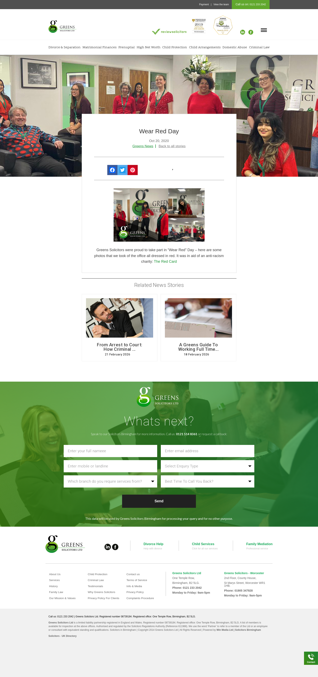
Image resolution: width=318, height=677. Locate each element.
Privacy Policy (135, 592)
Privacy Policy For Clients (104, 598)
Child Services (203, 544)
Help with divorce (153, 548)
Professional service (257, 548)
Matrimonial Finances (100, 47)
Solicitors (54, 636)
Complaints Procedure (140, 598)
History (53, 586)
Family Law (56, 592)
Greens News (142, 146)
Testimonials (95, 586)
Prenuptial (126, 47)
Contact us (133, 574)
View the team (221, 4)
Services (54, 580)
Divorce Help (153, 544)
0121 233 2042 (257, 4)
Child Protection (174, 47)
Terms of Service (136, 580)
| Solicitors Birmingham (247, 630)
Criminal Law (259, 47)
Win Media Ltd (224, 630)
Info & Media (134, 586)
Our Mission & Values (62, 598)
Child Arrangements (205, 47)
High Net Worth (148, 47)
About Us (55, 574)
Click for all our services (205, 548)
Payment (204, 4)
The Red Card (165, 261)
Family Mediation (259, 544)
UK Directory (69, 636)
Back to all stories (172, 146)
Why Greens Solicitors (102, 592)
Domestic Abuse (234, 47)
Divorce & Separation (64, 47)
